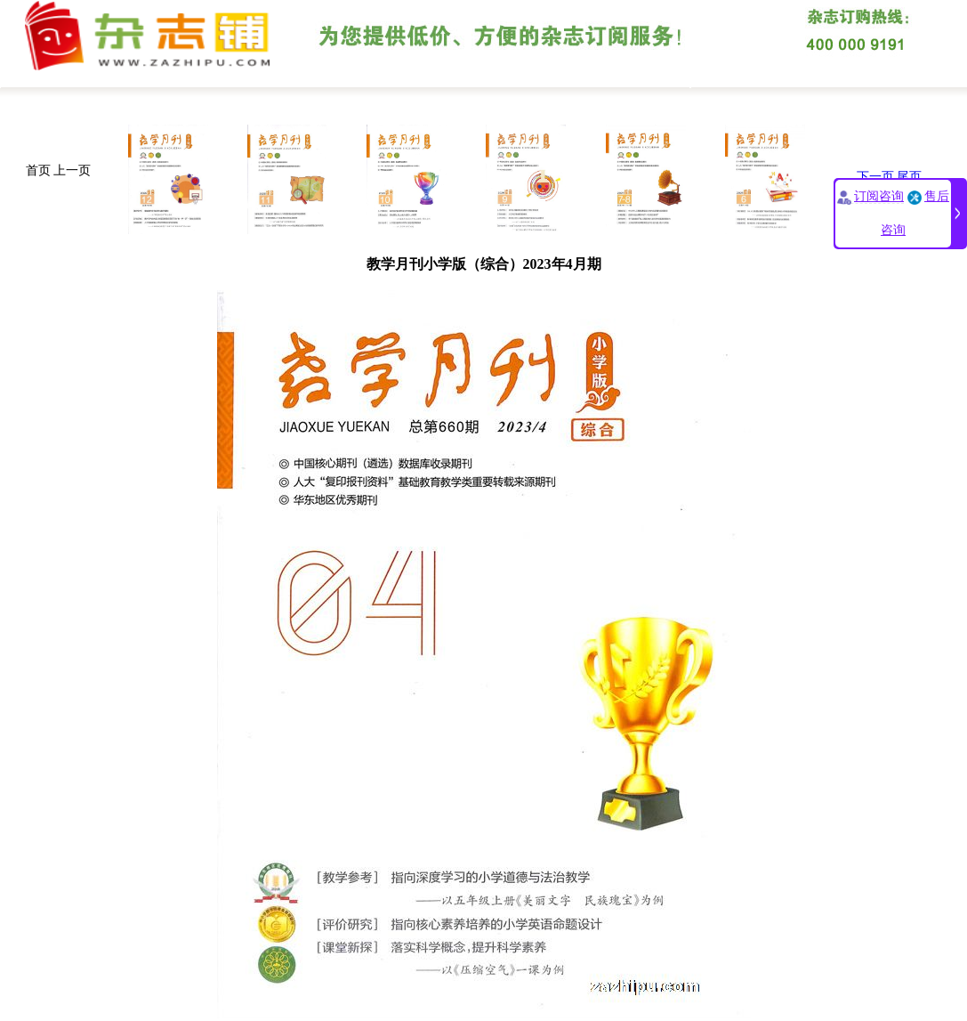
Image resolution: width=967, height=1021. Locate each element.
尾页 (909, 176)
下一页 (875, 176)
